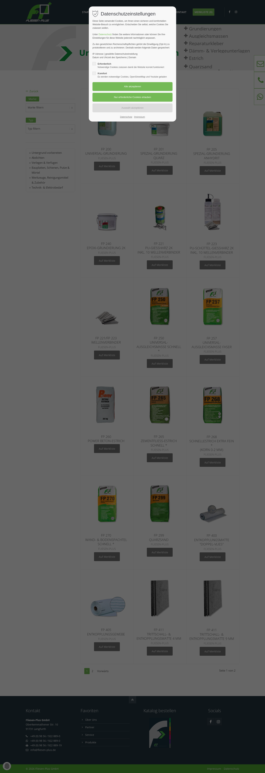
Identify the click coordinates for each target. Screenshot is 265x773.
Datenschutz (105, 34)
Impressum (139, 117)
